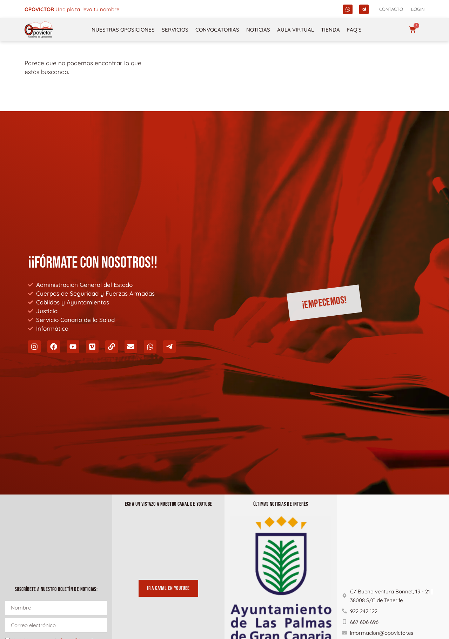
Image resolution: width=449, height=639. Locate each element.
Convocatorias (217, 29)
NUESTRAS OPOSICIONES (123, 29)
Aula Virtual (295, 29)
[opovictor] (39, 29)
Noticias (258, 29)
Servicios (175, 29)
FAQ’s (354, 29)
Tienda (330, 29)
